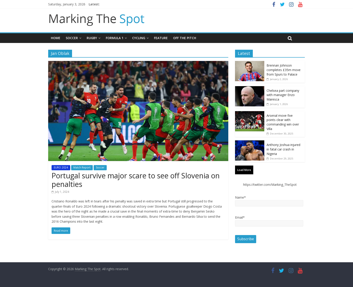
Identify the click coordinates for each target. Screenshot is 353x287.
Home (55, 38)
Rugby (92, 38)
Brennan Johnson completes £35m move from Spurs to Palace (284, 69)
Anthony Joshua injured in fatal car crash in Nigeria (283, 149)
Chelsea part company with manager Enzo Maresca (283, 94)
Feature (161, 38)
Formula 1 (114, 38)
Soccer (72, 38)
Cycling (138, 38)
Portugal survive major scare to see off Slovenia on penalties (136, 180)
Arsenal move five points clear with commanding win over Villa (283, 122)
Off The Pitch (184, 38)
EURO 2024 (61, 167)
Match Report (82, 167)
